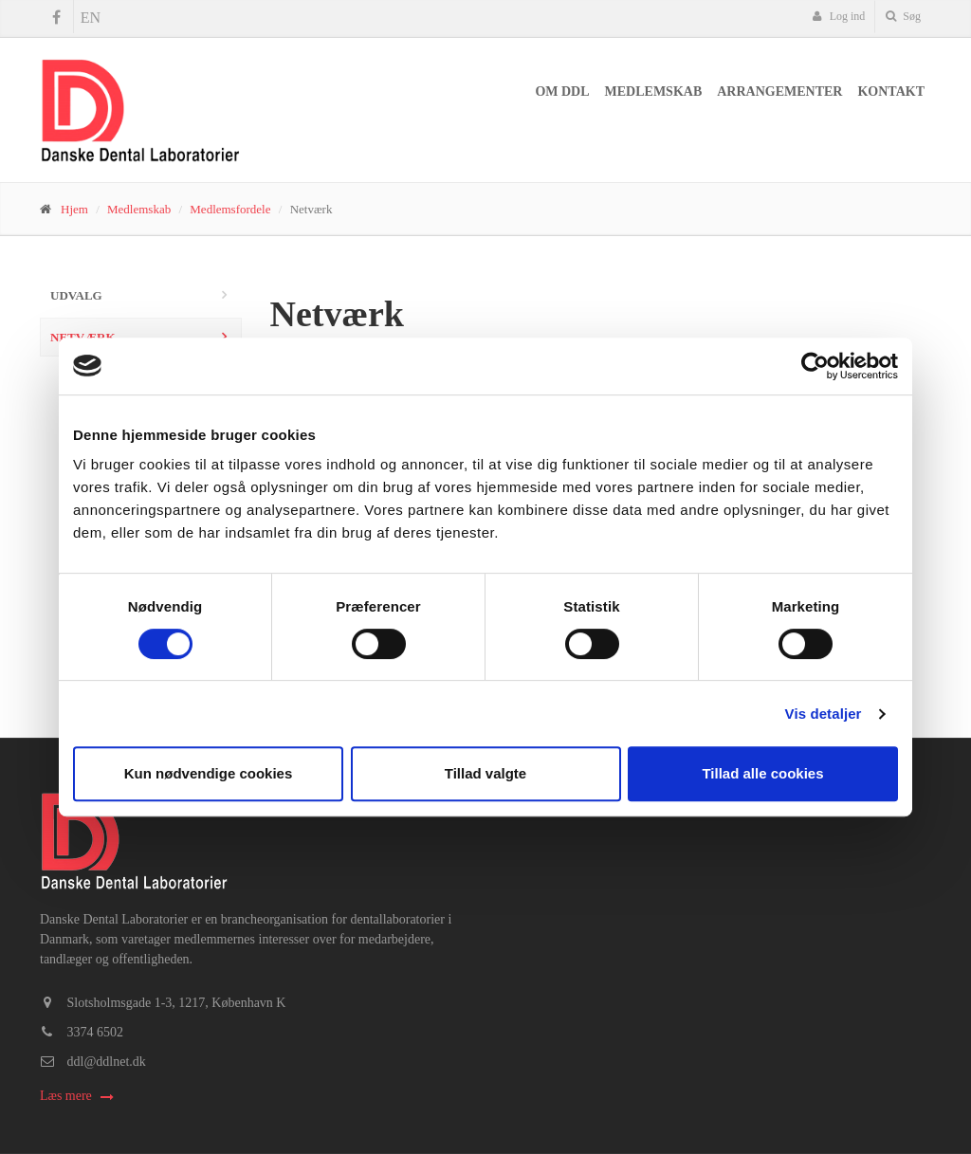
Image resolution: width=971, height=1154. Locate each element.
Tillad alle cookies (762, 773)
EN (91, 17)
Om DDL (562, 91)
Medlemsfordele (230, 209)
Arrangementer (779, 91)
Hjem (74, 209)
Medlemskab (654, 91)
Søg (903, 16)
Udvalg (76, 295)
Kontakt (891, 91)
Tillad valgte (485, 773)
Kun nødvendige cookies (208, 773)
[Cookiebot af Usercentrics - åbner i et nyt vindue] (815, 366)
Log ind (839, 16)
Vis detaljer (823, 713)
